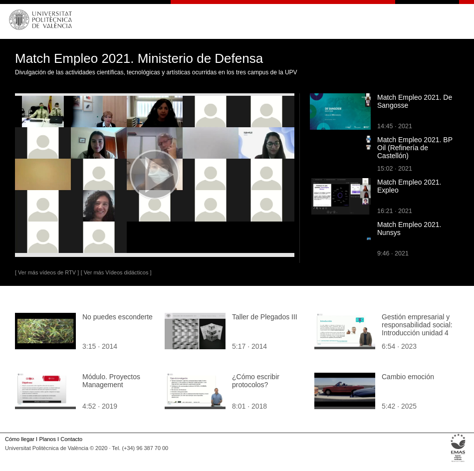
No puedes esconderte (117, 317)
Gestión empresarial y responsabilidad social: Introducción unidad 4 (417, 325)
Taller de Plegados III (264, 317)
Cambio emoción (408, 377)
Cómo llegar (19, 439)
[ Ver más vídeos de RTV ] (47, 272)
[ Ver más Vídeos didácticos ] (116, 272)
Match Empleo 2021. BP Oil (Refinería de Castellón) (415, 148)
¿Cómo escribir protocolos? (255, 381)
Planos (47, 439)
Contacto (71, 439)
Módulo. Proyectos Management (111, 381)
